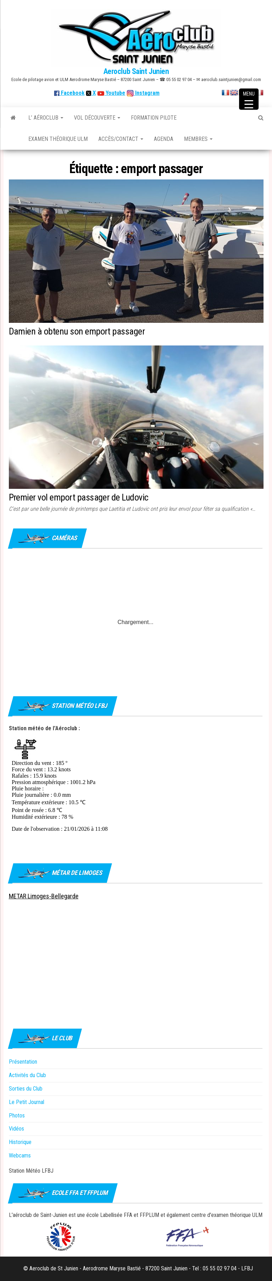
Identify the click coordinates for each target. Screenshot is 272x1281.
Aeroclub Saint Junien (136, 71)
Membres (198, 139)
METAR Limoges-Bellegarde (44, 896)
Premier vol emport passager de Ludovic (79, 497)
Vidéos (16, 1128)
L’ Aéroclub (45, 117)
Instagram (147, 93)
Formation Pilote (153, 117)
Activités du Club (27, 1075)
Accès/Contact (120, 139)
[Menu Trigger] (249, 99)
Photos (17, 1115)
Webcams (20, 1155)
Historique (20, 1142)
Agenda (163, 139)
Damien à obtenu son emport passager (77, 331)
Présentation (23, 1061)
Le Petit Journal (26, 1102)
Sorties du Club (25, 1088)
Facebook (69, 93)
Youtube (114, 93)
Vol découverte (97, 117)
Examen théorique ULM (58, 139)
